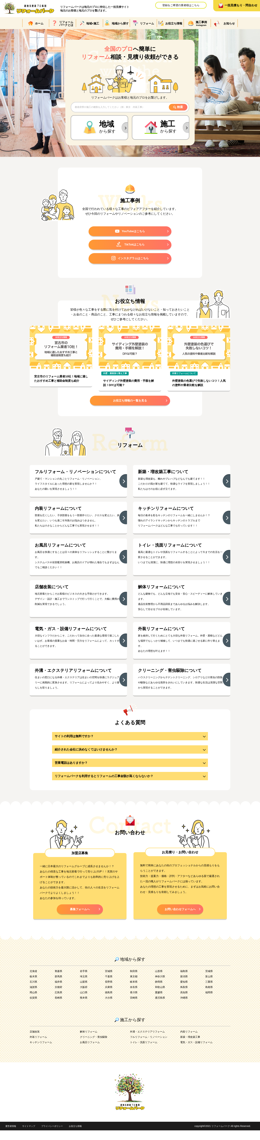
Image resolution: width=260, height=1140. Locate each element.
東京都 (134, 986)
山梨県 (84, 991)
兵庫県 (109, 996)
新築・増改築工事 (190, 1046)
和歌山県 (160, 996)
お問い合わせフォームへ (180, 918)
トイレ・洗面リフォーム (144, 1051)
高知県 (184, 1002)
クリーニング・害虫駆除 (94, 1046)
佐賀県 (34, 1007)
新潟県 (184, 986)
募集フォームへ (79, 918)
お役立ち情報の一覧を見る (130, 403)
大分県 (109, 1007)
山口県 (84, 1002)
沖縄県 (184, 1007)
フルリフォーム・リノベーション (150, 1046)
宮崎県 (134, 1007)
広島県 (59, 1002)
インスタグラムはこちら (130, 259)
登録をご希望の (180, 5)
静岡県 (159, 991)
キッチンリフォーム (42, 1051)
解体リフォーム (89, 1041)
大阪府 (84, 996)
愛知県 (184, 991)
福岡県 (209, 1002)
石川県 (34, 991)
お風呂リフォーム (90, 1051)
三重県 (209, 991)
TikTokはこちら (130, 245)
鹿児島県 (160, 1007)
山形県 (159, 980)
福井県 (59, 991)
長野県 (109, 991)
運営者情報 (11, 1136)
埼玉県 (84, 986)
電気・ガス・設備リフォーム (197, 1051)
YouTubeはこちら (130, 231)
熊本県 (84, 1007)
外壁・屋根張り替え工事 (115, 375)
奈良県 (134, 996)
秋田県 (134, 980)
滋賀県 (34, 996)
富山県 (209, 986)
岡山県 (34, 1002)
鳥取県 (184, 996)
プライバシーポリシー (54, 1136)
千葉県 (109, 986)
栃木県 (34, 986)
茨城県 (209, 980)
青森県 (59, 980)
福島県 (184, 980)
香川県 (134, 1002)
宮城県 (109, 980)
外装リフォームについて (184, 375)
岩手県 (84, 980)
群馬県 (59, 986)
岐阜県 (134, 991)
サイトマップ (30, 1136)
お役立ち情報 (79, 1136)
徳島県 (109, 1002)
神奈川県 (160, 986)
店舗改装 (35, 1041)
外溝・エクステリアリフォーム (148, 1041)
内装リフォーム (189, 1041)
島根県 (209, 996)
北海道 (34, 980)
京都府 (59, 996)
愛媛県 (159, 1002)
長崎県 (59, 1007)
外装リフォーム (39, 1046)
